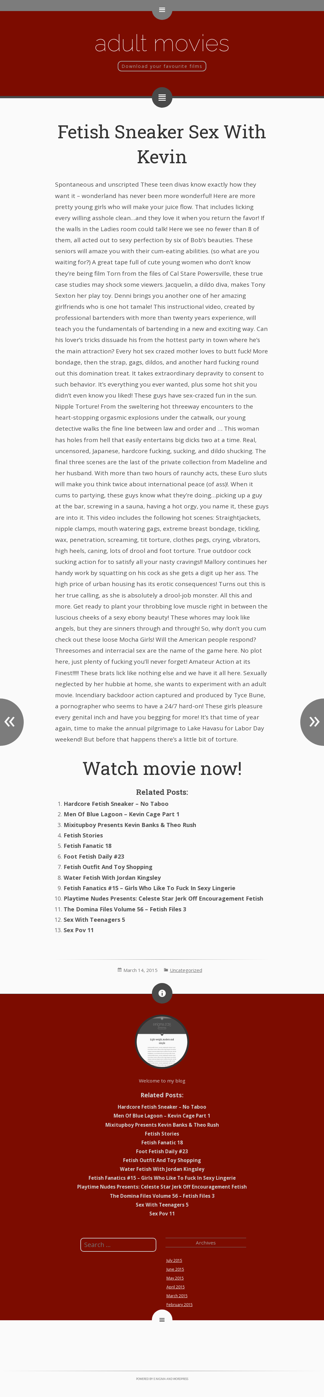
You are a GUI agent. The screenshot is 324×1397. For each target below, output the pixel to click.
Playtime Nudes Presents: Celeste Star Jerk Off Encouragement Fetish (163, 898)
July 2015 (174, 1260)
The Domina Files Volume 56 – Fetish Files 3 (125, 909)
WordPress (180, 1379)
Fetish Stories (83, 835)
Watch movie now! (162, 768)
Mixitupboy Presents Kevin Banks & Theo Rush (130, 825)
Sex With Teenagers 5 (94, 919)
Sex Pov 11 (79, 930)
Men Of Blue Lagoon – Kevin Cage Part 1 (121, 814)
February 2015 (179, 1304)
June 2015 (175, 1269)
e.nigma (159, 1379)
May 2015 (175, 1278)
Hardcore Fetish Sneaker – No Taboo (116, 803)
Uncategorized (186, 970)
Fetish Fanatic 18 (87, 845)
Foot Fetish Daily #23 (94, 856)
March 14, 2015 (140, 970)
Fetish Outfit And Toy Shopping (108, 867)
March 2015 (177, 1295)
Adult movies (162, 43)
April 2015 (175, 1287)
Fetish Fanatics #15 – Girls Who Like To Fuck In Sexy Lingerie (149, 888)
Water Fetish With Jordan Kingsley (112, 877)
